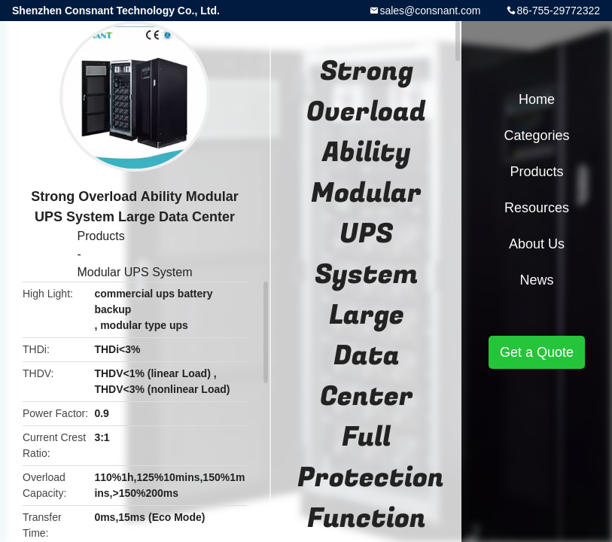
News (536, 280)
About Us (537, 243)
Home (537, 99)
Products (101, 236)
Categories (536, 135)
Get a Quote (537, 352)
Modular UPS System (135, 272)
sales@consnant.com (429, 11)
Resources (536, 207)
